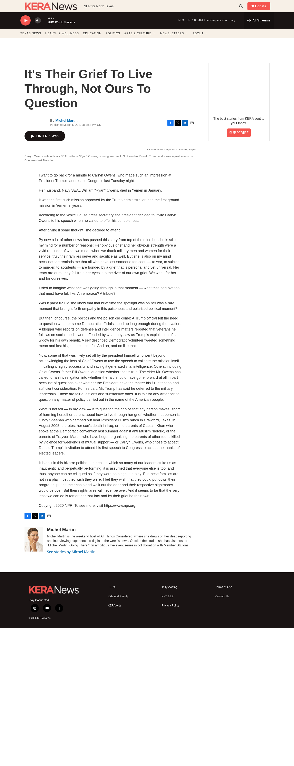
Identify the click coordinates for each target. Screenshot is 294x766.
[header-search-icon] (243, 11)
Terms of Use (223, 725)
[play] (25, 29)
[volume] (37, 29)
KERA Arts (114, 743)
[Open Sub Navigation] (154, 42)
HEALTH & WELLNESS (62, 42)
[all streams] (259, 29)
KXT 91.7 (167, 734)
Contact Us (222, 734)
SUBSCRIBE (238, 141)
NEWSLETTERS (172, 42)
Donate (263, 11)
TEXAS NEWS (30, 42)
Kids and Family (118, 734)
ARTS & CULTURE (137, 42)
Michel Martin (66, 130)
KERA (112, 725)
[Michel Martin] (33, 677)
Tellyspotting (169, 725)
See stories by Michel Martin (71, 689)
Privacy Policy (170, 743)
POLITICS (113, 42)
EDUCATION (92, 42)
